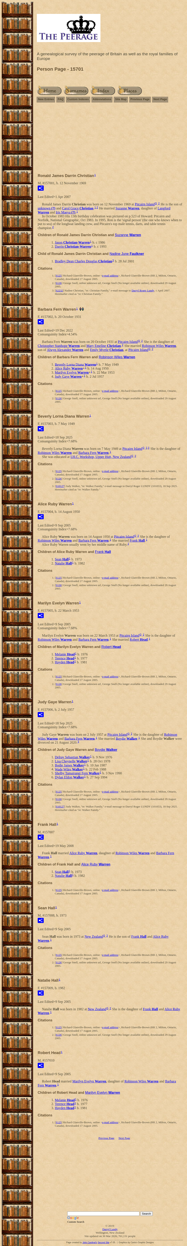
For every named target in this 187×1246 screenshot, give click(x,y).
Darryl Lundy (110, 1229)
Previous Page (140, 99)
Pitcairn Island (145, 204)
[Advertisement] (110, 140)
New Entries (46, 99)
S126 (58, 283)
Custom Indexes (78, 99)
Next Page (160, 99)
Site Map (120, 99)
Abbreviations (102, 99)
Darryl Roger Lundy (143, 290)
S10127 (60, 486)
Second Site (103, 1242)
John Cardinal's (89, 1242)
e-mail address (110, 275)
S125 (58, 275)
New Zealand (94, 936)
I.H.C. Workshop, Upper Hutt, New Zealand (100, 457)
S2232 (59, 290)
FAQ (60, 99)
